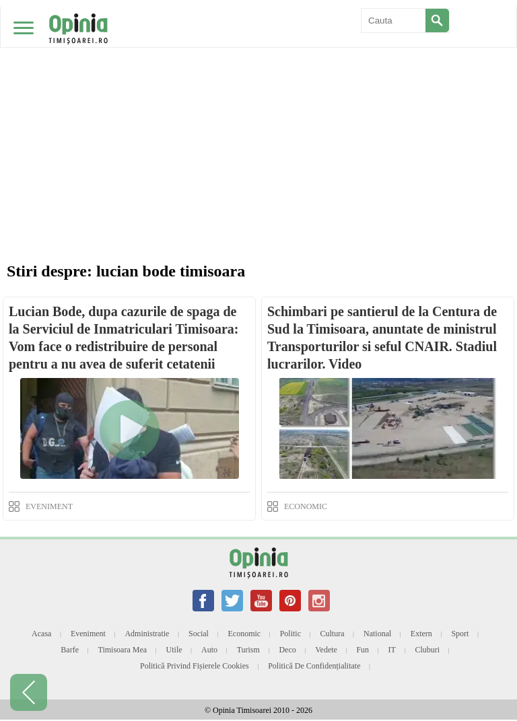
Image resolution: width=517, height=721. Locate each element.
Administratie (147, 633)
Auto (209, 649)
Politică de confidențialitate (314, 666)
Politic (290, 633)
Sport (460, 633)
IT (392, 649)
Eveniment (88, 633)
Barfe (70, 649)
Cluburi (427, 649)
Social (198, 633)
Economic (244, 633)
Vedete (326, 649)
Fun (362, 649)
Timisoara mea (122, 649)
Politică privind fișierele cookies (194, 666)
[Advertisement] (258, 101)
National (377, 633)
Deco (287, 649)
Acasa (41, 633)
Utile (174, 649)
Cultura (332, 633)
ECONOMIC (305, 506)
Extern (421, 633)
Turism (248, 649)
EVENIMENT (49, 506)
